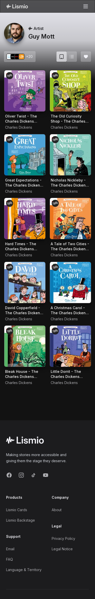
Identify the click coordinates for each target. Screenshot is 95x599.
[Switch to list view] (72, 57)
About (57, 510)
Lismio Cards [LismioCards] (16, 510)
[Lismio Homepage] (17, 6)
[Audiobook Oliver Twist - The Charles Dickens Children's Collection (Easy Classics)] (25, 91)
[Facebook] (9, 475)
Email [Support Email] (10, 549)
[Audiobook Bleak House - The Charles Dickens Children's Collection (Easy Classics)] (25, 346)
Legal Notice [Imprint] (62, 549)
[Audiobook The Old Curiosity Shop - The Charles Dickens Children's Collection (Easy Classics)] (70, 91)
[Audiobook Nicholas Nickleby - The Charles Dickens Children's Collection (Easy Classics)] (70, 155)
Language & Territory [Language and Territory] (24, 570)
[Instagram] (21, 475)
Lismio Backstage (20, 520)
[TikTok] (33, 475)
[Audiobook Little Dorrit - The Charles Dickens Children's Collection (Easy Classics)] (70, 346)
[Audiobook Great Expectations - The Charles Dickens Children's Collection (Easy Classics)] (25, 155)
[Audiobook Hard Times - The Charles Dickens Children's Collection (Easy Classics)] (25, 218)
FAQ (9, 559)
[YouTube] (46, 475)
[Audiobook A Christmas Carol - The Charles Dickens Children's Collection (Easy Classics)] (70, 282)
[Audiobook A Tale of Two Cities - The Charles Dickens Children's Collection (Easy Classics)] (70, 218)
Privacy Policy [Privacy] (63, 538)
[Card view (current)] (61, 57)
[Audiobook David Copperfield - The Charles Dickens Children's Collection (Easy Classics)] (25, 282)
